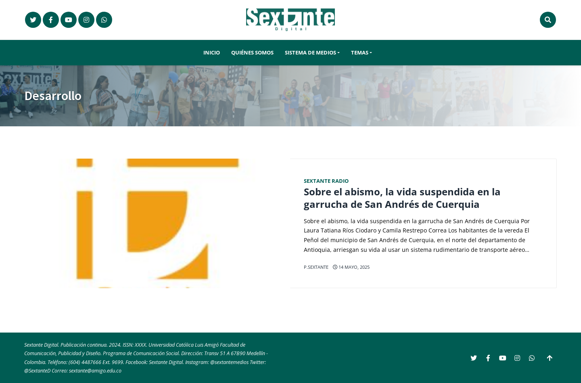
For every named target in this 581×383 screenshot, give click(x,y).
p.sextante (316, 267)
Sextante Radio (326, 181)
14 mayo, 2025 (351, 267)
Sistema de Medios (310, 52)
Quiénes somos (252, 52)
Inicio (211, 52)
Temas (359, 52)
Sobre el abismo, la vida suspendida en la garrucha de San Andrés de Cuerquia (402, 198)
